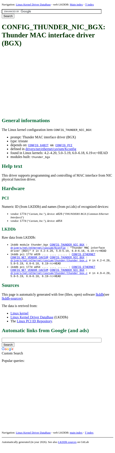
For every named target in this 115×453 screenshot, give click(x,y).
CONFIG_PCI (63, 145)
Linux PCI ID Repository (34, 327)
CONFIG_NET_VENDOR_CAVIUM (29, 260)
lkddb (100, 301)
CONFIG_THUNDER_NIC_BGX (67, 245)
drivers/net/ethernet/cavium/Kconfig (50, 149)
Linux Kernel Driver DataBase (33, 4)
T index (89, 4)
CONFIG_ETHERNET (83, 256)
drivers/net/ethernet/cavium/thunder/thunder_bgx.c (49, 264)
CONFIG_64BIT (38, 145)
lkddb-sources (11, 305)
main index (76, 439)
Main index (76, 4)
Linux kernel (19, 319)
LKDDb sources (67, 448)
